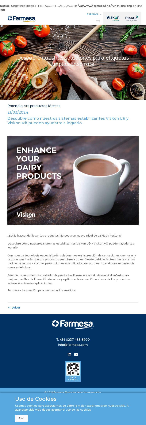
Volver (13, 307)
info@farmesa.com (73, 345)
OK (21, 418)
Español (94, 14)
